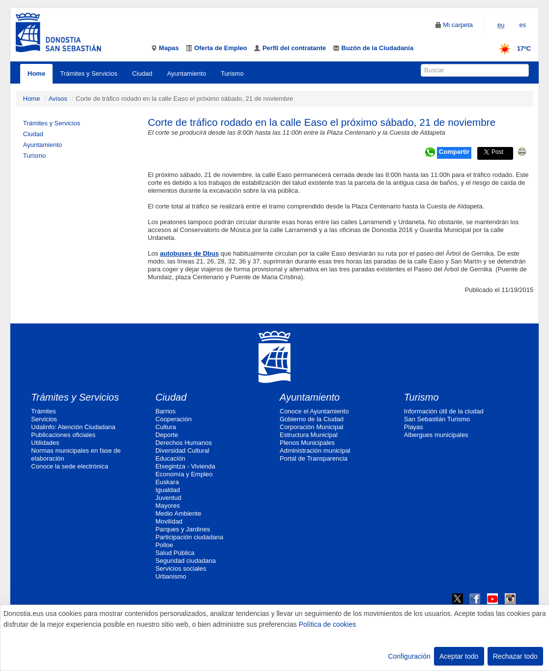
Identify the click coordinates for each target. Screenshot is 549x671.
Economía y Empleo (183, 474)
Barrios (165, 411)
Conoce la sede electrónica (69, 466)
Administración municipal (315, 450)
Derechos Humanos (183, 442)
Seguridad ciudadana (185, 560)
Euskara (167, 482)
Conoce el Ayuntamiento (314, 411)
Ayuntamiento (186, 73)
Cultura (165, 427)
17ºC (511, 48)
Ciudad (142, 73)
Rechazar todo (515, 656)
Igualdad (167, 490)
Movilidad (168, 521)
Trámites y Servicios (88, 73)
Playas (413, 427)
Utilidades (45, 442)
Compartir (454, 151)
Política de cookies (327, 624)
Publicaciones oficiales (63, 434)
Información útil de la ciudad (444, 411)
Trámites (43, 411)
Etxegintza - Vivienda (185, 466)
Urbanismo (170, 576)
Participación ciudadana (189, 537)
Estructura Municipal (309, 434)
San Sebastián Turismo (437, 419)
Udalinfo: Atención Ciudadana (73, 427)
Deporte (166, 434)
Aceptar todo (458, 656)
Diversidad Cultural (182, 450)
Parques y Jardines (182, 529)
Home (36, 73)
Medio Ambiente (178, 513)
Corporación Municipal (311, 427)
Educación (170, 458)
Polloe (164, 545)
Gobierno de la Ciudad (312, 419)
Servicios (44, 419)
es (523, 25)
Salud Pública (175, 552)
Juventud (168, 497)
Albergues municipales (436, 434)
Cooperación (173, 419)
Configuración (409, 656)
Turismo (232, 73)
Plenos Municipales (307, 442)
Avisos (58, 98)
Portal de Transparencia (313, 458)
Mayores (167, 505)
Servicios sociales (180, 568)
